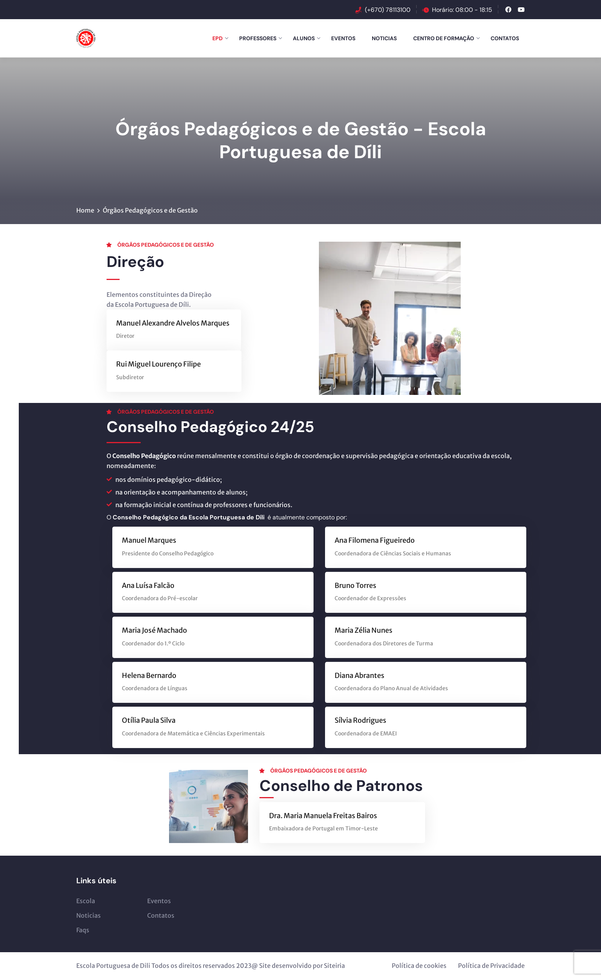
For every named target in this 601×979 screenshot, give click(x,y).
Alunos (304, 38)
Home (85, 210)
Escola (85, 901)
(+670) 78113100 (388, 10)
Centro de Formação (443, 38)
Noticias (384, 38)
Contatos (505, 38)
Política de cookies (419, 965)
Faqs (82, 930)
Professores (257, 38)
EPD (217, 38)
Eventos (343, 38)
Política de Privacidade (491, 965)
